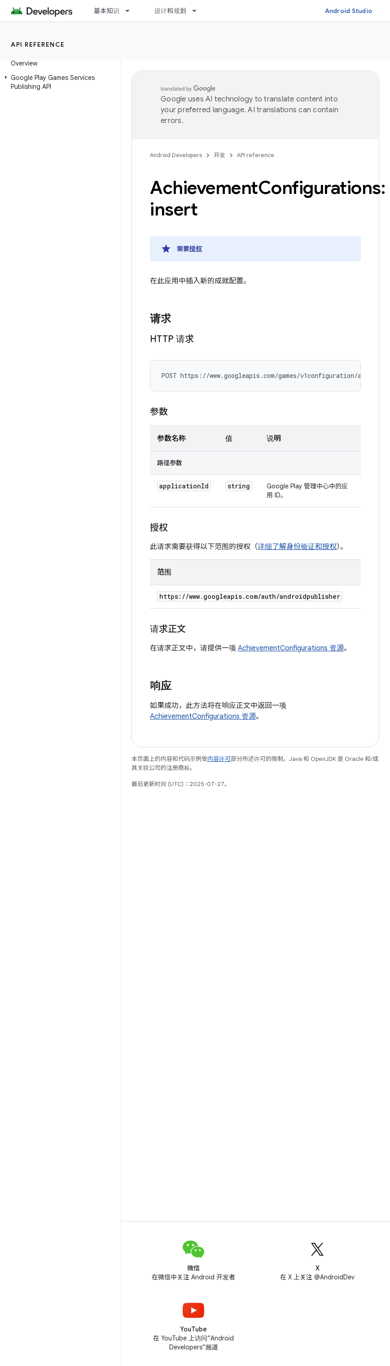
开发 (219, 155)
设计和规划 (170, 11)
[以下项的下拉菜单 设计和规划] (198, 11)
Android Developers (176, 155)
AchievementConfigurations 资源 (291, 648)
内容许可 (219, 759)
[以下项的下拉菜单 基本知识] (131, 11)
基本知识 (106, 11)
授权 (195, 249)
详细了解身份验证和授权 (297, 546)
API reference (38, 44)
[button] (58, 82)
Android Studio (348, 11)
